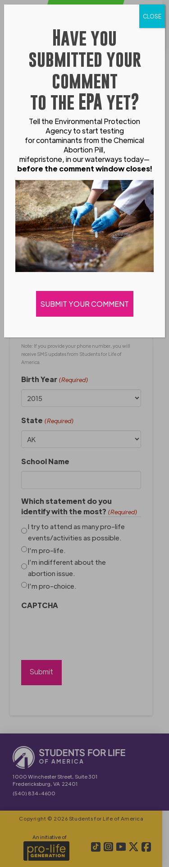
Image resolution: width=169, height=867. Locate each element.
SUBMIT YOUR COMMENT (85, 304)
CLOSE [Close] (152, 16)
